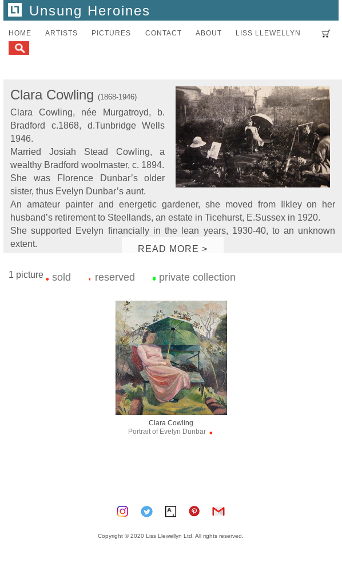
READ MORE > (173, 248)
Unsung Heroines (79, 11)
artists (61, 33)
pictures (111, 33)
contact (163, 33)
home (20, 33)
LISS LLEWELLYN (268, 33)
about (209, 33)
